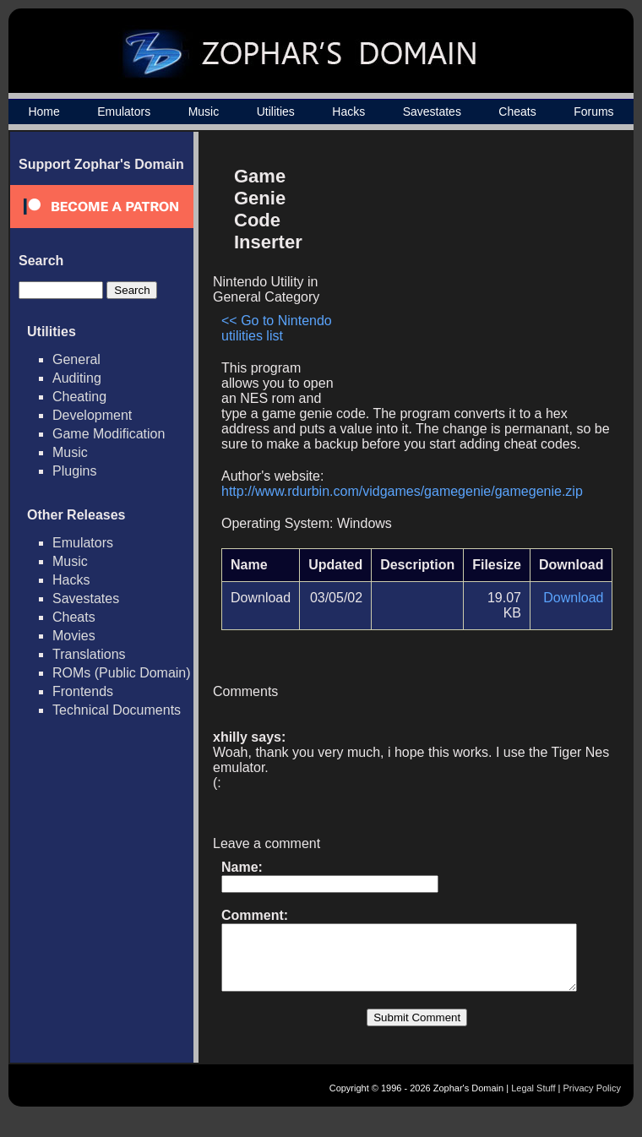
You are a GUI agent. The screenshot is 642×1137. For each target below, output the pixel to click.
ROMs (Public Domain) (121, 673)
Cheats (517, 111)
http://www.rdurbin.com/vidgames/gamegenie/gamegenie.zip (402, 499)
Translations (89, 654)
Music (204, 111)
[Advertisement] (475, 275)
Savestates (432, 111)
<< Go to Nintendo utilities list (276, 306)
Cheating (79, 396)
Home (43, 111)
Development (92, 415)
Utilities (276, 111)
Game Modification (108, 434)
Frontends (82, 691)
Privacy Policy (592, 1109)
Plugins (74, 471)
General (76, 359)
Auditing (76, 378)
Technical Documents (116, 710)
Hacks (348, 111)
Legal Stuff (533, 1109)
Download (580, 606)
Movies (73, 635)
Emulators (123, 111)
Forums (593, 111)
